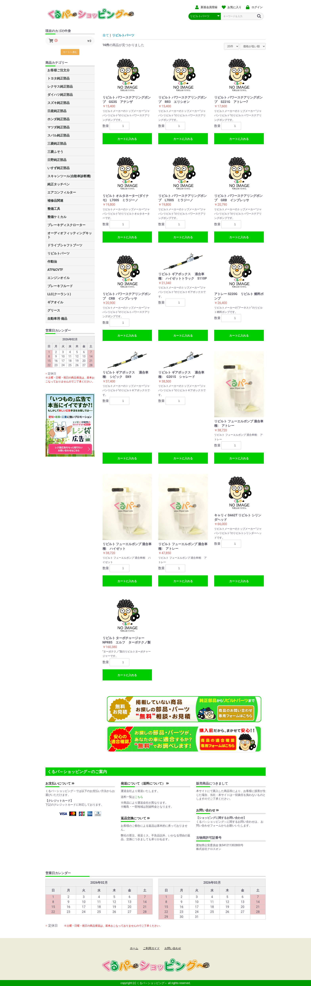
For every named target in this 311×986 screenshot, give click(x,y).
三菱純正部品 (56, 143)
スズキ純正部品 (58, 103)
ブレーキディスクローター (66, 225)
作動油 (52, 261)
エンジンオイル (58, 278)
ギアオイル (55, 302)
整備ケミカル (56, 217)
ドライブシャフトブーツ (64, 245)
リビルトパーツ (58, 253)
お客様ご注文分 (58, 70)
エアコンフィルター (61, 192)
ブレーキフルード (60, 286)
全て (106, 35)
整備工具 (53, 209)
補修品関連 (55, 200)
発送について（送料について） (145, 783)
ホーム (134, 948)
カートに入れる (127, 138)
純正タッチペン (58, 184)
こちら (139, 796)
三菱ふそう (55, 152)
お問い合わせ (207, 810)
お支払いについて (59, 783)
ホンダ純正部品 (58, 119)
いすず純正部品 (58, 168)
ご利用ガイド (151, 948)
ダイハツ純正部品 (60, 95)
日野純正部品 (56, 160)
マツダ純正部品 (58, 127)
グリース (53, 310)
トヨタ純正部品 (58, 78)
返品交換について (135, 818)
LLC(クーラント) (59, 294)
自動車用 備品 (57, 318)
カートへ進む (70, 52)
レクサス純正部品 (60, 86)
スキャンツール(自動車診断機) (69, 176)
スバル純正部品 (58, 135)
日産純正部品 (56, 111)
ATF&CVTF (55, 270)
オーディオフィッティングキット (69, 235)
